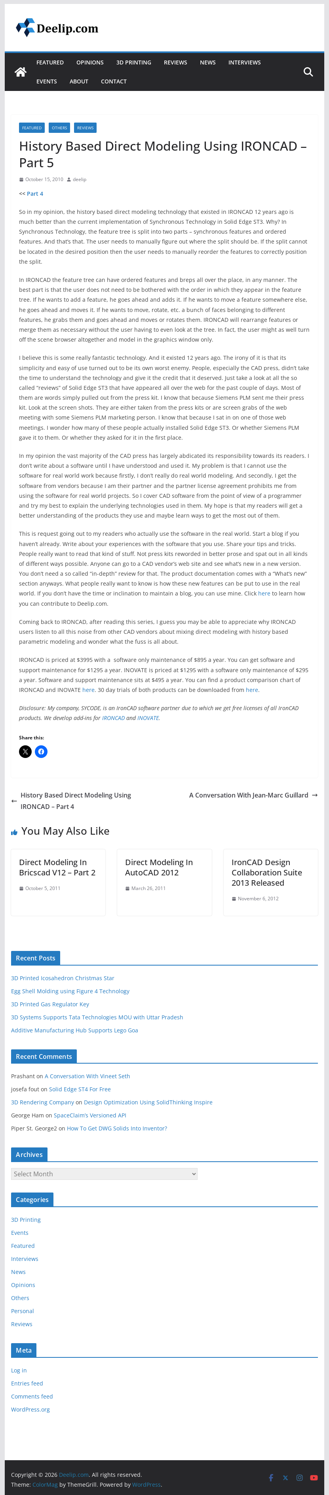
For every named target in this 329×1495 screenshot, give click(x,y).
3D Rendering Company (42, 1102)
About (79, 81)
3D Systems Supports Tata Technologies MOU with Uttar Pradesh (97, 1017)
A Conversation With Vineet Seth (87, 1076)
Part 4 (35, 193)
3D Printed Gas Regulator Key (50, 1004)
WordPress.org (30, 1409)
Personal (22, 1311)
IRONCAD (113, 718)
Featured (50, 62)
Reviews (175, 62)
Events (46, 81)
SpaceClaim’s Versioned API (90, 1115)
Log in (19, 1370)
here (264, 593)
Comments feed (32, 1396)
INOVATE (148, 718)
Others (59, 127)
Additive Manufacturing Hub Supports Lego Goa (74, 1030)
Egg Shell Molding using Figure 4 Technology (70, 991)
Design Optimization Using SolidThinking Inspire (148, 1102)
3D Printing (133, 62)
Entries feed (27, 1383)
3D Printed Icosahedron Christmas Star (62, 978)
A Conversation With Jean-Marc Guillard (253, 795)
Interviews (244, 62)
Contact (114, 81)
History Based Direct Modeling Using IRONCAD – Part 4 (71, 801)
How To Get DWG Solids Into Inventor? (117, 1128)
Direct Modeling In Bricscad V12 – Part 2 (57, 867)
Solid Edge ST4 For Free (80, 1089)
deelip (79, 179)
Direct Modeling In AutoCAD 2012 (159, 867)
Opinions (90, 62)
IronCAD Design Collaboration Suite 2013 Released (267, 872)
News (208, 62)
